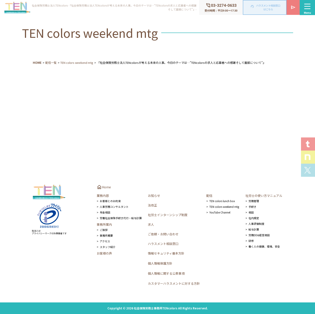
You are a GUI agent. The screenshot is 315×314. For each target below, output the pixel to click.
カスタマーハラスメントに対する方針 (174, 283)
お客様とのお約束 (110, 201)
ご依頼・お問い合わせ (163, 234)
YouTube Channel (219, 212)
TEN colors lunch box (222, 201)
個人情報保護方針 (160, 263)
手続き (252, 206)
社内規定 (253, 218)
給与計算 (253, 229)
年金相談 (105, 212)
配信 (209, 195)
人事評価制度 (256, 224)
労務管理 (253, 201)
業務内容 (103, 195)
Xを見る (308, 170)
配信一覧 (51, 63)
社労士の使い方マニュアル (263, 195)
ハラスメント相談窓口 (163, 243)
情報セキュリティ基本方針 (166, 253)
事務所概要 (106, 235)
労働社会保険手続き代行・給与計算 (121, 218)
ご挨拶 (104, 230)
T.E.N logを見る (308, 144)
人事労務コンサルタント (114, 206)
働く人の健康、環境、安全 (264, 246)
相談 (251, 212)
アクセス (105, 241)
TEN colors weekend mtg (76, 63)
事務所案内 (104, 224)
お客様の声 (104, 253)
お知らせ (154, 195)
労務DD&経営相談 (259, 235)
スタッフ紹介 (108, 247)
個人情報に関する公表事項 (166, 273)
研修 (251, 241)
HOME (37, 63)
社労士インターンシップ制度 (167, 215)
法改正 (152, 205)
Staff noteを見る (308, 157)
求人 (151, 224)
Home (104, 187)
